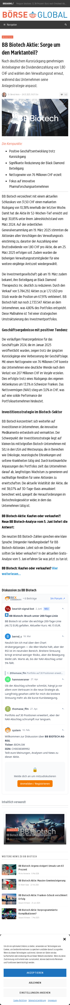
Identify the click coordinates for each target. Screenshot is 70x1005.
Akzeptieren (35, 972)
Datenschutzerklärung (37, 1000)
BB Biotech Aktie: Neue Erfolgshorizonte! (29, 835)
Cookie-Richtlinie (20, 1000)
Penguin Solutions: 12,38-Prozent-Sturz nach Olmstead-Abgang (42, 3)
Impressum (52, 1000)
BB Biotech (8, 37)
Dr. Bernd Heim (14, 94)
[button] (64, 939)
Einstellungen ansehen (35, 992)
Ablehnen (35, 982)
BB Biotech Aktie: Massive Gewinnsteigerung (41, 880)
